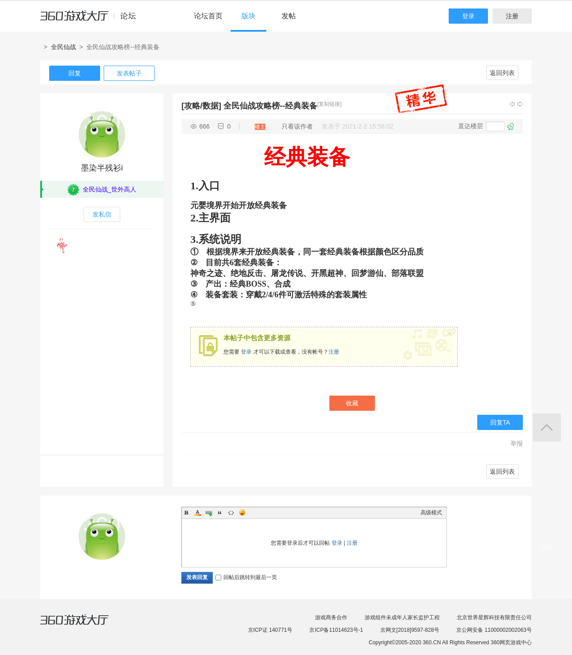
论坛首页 (208, 16)
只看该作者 (297, 126)
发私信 (102, 214)
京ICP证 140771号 (270, 630)
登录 (468, 16)
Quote (219, 512)
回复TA (500, 422)
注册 (512, 16)
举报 (516, 443)
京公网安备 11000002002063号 (494, 630)
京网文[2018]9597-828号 (409, 630)
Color (197, 512)
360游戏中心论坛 (91, 19)
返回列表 (502, 72)
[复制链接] (329, 104)
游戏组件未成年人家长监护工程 (402, 617)
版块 (248, 16)
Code (231, 512)
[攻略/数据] (201, 105)
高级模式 (431, 512)
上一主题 (512, 104)
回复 (74, 73)
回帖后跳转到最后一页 (246, 577)
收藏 (352, 403)
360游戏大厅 (83, 625)
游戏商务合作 (331, 617)
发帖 (289, 16)
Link (208, 512)
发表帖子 (129, 73)
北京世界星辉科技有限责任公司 (494, 617)
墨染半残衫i (102, 167)
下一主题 (520, 104)
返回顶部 (547, 427)
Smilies (242, 512)
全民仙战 (63, 46)
